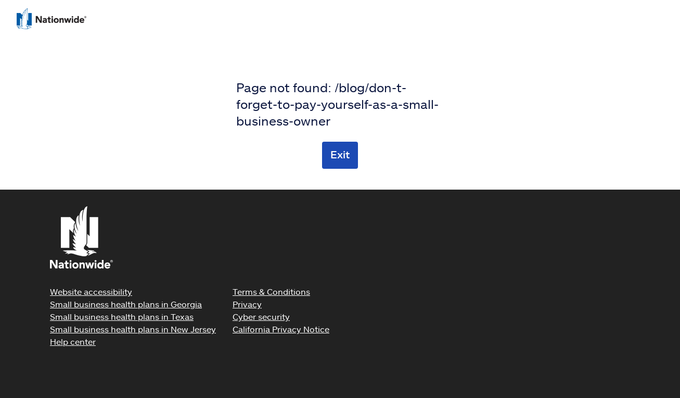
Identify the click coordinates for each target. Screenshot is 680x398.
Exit (340, 154)
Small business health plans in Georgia (126, 304)
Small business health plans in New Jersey (133, 329)
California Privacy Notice (281, 329)
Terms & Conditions (271, 291)
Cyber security (261, 316)
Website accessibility (91, 291)
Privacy (247, 304)
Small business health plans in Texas (122, 316)
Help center (73, 341)
